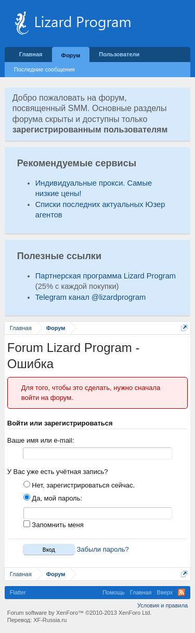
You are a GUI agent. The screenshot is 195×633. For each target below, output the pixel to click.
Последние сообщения (44, 69)
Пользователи (119, 54)
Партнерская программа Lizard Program (105, 276)
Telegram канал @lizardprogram (90, 297)
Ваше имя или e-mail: (40, 440)
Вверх (165, 592)
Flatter (18, 592)
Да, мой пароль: (52, 498)
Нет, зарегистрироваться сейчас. (79, 485)
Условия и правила (162, 605)
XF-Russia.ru (50, 620)
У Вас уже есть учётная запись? (57, 472)
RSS (181, 592)
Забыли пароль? (102, 549)
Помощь (113, 592)
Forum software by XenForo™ (79, 613)
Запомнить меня (53, 525)
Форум (71, 55)
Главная (31, 54)
